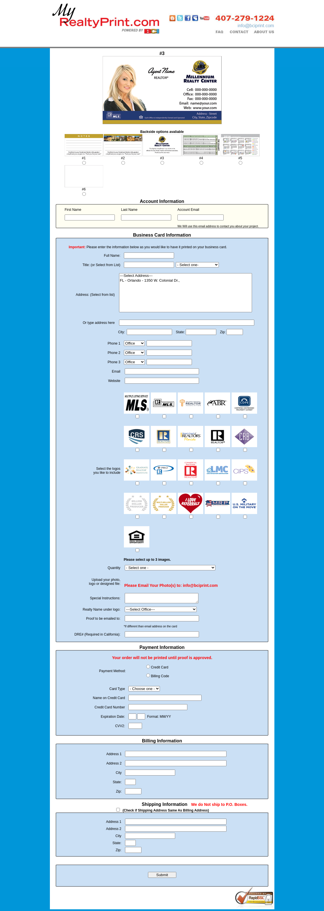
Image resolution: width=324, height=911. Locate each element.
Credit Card (159, 669)
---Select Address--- (185, 275)
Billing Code (160, 678)
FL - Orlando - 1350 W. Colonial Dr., (185, 280)
